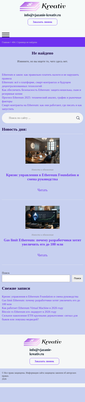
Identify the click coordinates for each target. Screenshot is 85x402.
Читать (42, 190)
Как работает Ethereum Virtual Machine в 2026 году (32, 307)
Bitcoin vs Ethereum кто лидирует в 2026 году (29, 311)
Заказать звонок (42, 22)
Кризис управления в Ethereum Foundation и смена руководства (42, 177)
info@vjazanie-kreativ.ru (42, 15)
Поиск (5, 272)
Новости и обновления (42, 169)
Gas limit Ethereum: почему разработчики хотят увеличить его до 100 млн (42, 242)
